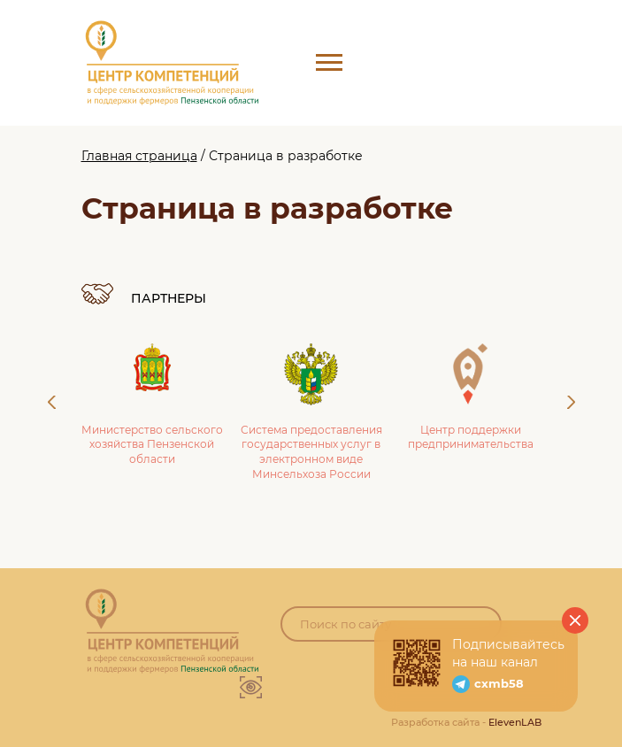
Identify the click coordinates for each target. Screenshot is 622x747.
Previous (52, 402)
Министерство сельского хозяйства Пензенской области (152, 404)
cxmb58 (499, 683)
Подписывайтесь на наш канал (508, 653)
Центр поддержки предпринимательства (470, 397)
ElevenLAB (514, 722)
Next (571, 402)
